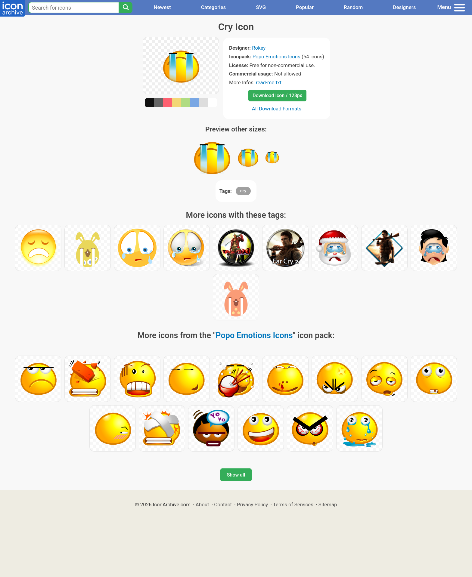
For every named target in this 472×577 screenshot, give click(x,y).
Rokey (259, 48)
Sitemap (327, 504)
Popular (305, 7)
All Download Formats (277, 109)
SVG (261, 7)
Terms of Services (293, 504)
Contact (223, 504)
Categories (213, 7)
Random (353, 7)
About (202, 504)
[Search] (125, 7)
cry (243, 190)
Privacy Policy (252, 504)
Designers (404, 7)
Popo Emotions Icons (276, 57)
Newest (162, 7)
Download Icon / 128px (277, 95)
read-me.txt (268, 82)
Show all (236, 475)
